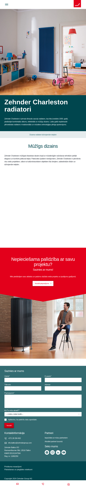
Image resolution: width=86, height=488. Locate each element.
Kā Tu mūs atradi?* (43, 412)
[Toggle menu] (6, 4)
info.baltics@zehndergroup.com (20, 443)
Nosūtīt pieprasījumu (42, 283)
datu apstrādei (31, 420)
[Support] (68, 484)
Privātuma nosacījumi (13, 467)
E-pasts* (63, 378)
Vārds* (22, 378)
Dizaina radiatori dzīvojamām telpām (42, 135)
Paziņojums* (43, 400)
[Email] (17, 484)
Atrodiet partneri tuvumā (53, 441)
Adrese (63, 387)
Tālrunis (22, 387)
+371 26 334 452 (14, 438)
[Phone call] (43, 484)
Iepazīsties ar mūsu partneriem (56, 438)
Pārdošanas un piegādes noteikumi (18, 469)
